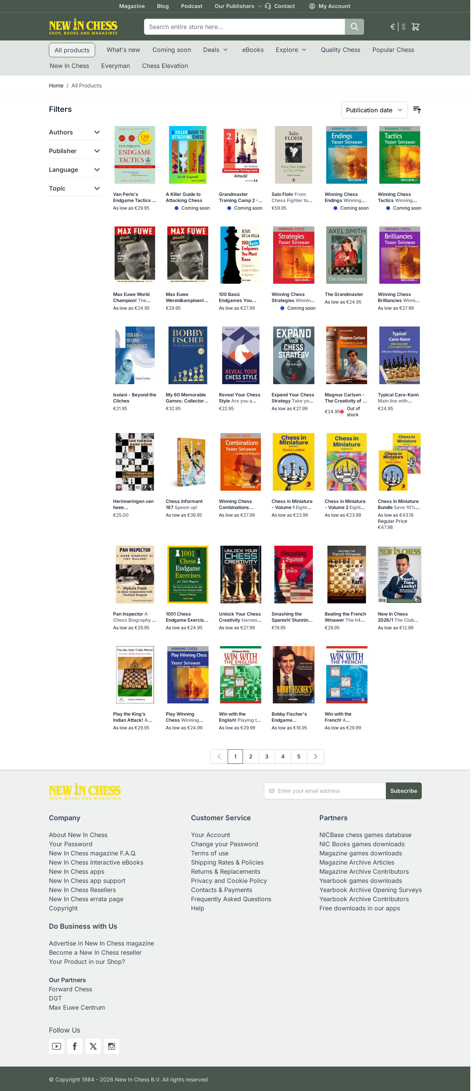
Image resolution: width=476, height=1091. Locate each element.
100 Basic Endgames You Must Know (238, 297)
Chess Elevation (165, 66)
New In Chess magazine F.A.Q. (93, 853)
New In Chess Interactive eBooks (96, 862)
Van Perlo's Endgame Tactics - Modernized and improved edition (133, 197)
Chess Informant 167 (184, 504)
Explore (287, 49)
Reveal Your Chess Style (240, 398)
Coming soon (171, 49)
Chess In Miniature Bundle (399, 504)
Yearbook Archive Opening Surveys (370, 890)
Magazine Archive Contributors (364, 871)
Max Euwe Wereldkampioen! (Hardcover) (185, 297)
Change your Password (224, 844)
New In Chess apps (76, 871)
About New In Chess (78, 835)
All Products (86, 85)
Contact (279, 6)
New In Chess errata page (86, 899)
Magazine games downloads (360, 853)
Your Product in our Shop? (87, 961)
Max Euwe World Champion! (133, 297)
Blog (163, 6)
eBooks (253, 49)
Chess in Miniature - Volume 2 (345, 504)
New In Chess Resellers (82, 890)
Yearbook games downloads (360, 880)
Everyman (115, 66)
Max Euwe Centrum (77, 1007)
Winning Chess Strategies (293, 297)
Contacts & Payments (221, 890)
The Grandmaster (344, 294)
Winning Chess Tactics (397, 197)
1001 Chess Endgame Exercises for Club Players (187, 617)
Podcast (191, 6)
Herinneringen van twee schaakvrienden (133, 504)
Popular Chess (393, 49)
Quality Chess (340, 49)
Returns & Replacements (225, 871)
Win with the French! (346, 717)
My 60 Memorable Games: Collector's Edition (187, 398)
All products (72, 50)
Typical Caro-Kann (399, 398)
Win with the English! (240, 717)
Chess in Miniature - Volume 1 (292, 504)
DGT (55, 998)
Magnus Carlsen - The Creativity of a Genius (345, 398)
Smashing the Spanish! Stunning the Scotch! (293, 617)
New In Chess (69, 66)
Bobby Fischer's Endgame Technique (292, 717)
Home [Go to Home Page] (56, 85)
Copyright (63, 908)
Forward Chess (70, 989)
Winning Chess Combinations (235, 504)
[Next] (315, 756)
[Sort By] (374, 110)
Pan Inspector (135, 617)
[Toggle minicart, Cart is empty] (416, 27)
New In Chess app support (87, 880)
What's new (123, 49)
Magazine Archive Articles (356, 862)
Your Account (210, 835)
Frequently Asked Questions (231, 899)
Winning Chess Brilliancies (399, 297)
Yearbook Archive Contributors (364, 899)
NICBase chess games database (365, 835)
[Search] (354, 27)
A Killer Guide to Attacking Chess (184, 197)
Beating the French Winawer (345, 617)
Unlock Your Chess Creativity (240, 617)
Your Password (70, 844)
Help (197, 908)
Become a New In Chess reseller (95, 952)
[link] (219, 756)
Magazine (132, 6)
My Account (329, 6)
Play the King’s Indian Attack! (134, 717)
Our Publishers (234, 6)
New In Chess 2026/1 (398, 617)
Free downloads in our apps (359, 908)
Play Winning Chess (184, 717)
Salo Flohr (292, 197)
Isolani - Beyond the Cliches (134, 398)
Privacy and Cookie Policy (229, 880)
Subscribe (403, 790)
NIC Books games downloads (362, 844)
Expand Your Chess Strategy (293, 398)
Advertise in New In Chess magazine (101, 943)
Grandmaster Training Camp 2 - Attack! (238, 197)
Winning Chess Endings (345, 197)
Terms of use (209, 853)
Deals (211, 49)
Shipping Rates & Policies (227, 862)
